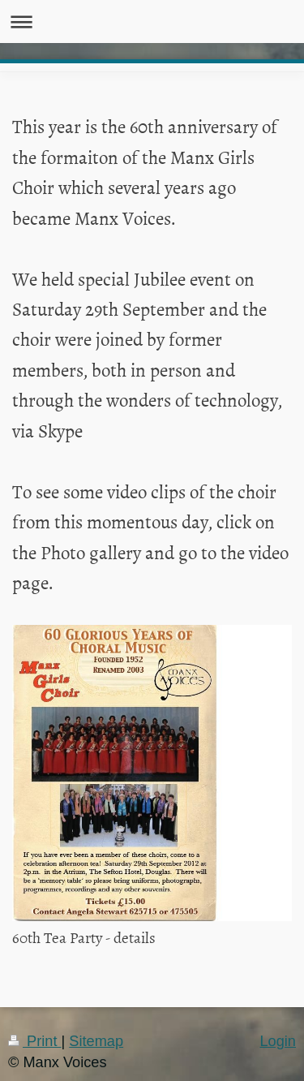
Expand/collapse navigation (152, 21)
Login (277, 1041)
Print (35, 1041)
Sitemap (96, 1041)
